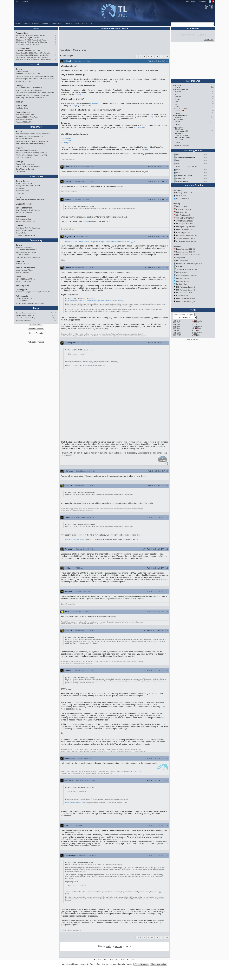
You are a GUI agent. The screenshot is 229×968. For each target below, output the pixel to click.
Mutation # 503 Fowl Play (24, 122)
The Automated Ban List (24, 298)
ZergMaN (178, 99)
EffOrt (179, 334)
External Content (23, 112)
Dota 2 (18, 197)
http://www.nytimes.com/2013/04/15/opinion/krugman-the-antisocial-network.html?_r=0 (98, 241)
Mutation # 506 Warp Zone (25, 114)
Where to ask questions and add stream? (30, 303)
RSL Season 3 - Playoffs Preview (27, 38)
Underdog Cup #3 (182, 281)
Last (178, 336)
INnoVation (200, 326)
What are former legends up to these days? (30, 144)
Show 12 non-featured (181, 145)
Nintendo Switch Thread (24, 183)
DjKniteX (53, 315)
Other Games (36, 176)
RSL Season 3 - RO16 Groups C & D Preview (31, 40)
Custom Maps (21, 106)
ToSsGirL (178, 97)
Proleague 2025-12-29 (184, 193)
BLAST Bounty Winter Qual (185, 301)
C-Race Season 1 (182, 206)
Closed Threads (36, 333)
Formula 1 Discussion (23, 281)
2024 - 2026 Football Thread (25, 279)
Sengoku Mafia (21, 233)
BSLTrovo (179, 139)
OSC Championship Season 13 (187, 275)
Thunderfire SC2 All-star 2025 (186, 269)
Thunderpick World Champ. (185, 238)
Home (17, 24)
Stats (178, 328)
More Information (158, 964)
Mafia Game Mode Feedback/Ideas (28, 228)
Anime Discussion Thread (24, 270)
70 (157, 56)
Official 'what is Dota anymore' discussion (30, 200)
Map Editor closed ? (22, 108)
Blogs (36, 308)
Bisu (197, 330)
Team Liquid (190, 1)
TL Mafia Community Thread (25, 235)
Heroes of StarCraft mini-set (25, 221)
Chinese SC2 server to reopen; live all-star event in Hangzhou (36, 76)
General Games (22, 181)
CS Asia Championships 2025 (186, 241)
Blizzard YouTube (182, 135)
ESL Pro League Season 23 (186, 287)
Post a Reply (66, 56)
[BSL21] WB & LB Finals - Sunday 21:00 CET (31, 155)
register (118, 947)
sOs (197, 323)
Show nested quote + (77, 354)
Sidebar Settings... (193, 339)
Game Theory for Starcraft (25, 169)
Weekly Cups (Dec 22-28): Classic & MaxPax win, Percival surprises (33, 53)
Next (166, 56)
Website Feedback (36, 329)
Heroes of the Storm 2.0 (24, 212)
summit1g (178, 122)
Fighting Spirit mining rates (25, 164)
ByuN (179, 321)
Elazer (199, 328)
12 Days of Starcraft (22, 255)
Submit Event (208, 40)
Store (77, 24)
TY (178, 323)
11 (55, 57)
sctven (178, 142)
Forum (26, 24)
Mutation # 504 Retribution (25, 119)
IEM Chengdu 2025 (183, 232)
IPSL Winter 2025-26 (183, 209)
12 (55, 44)
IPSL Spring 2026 (182, 261)
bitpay (150, 116)
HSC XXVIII (180, 266)
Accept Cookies (141, 964)
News (36, 28)
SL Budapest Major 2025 (184, 224)
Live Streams (193, 80)
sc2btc (78, 94)
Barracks (178, 92)
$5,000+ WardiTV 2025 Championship (29, 90)
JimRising (178, 111)
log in (108, 947)
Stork (176, 94)
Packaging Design (22, 71)
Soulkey (199, 332)
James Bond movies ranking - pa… (28, 318)
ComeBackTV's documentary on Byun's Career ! (32, 57)
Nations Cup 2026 (182, 278)
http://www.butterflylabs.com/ (73, 539)
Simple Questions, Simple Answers (28, 166)
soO (176, 104)
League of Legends (24, 204)
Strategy (19, 102)
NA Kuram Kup (181, 284)
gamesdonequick (182, 131)
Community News (23, 48)
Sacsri (177, 106)
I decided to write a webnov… (26, 315)
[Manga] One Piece (22, 272)
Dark (178, 324)
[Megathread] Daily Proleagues (26, 150)
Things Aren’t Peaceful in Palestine (28, 257)
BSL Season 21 (181, 212)
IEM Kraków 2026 (182, 296)
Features (68, 24)
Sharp (198, 336)
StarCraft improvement (23, 320)
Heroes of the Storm (24, 208)
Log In (17, 1)
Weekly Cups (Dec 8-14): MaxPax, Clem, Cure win (33, 59)
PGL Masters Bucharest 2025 (186, 235)
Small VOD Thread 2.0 (23, 157)
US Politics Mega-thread (24, 247)
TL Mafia (19, 226)
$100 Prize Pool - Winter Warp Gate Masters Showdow (35, 93)
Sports (18, 277)
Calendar (35, 24)
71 (161, 56)
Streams (45, 24)
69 (152, 56)
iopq (55, 320)
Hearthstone (21, 217)
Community (36, 240)
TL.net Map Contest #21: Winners (27, 44)
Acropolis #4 (180, 258)
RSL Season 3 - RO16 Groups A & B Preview (31, 42)
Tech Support (21, 290)
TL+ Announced (21, 301)
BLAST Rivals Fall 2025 (184, 230)
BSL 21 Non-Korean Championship (188, 255)
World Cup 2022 (22, 286)
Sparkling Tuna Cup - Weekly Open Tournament (32, 95)
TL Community (22, 296)
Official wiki (66, 138)
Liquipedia (202, 1)
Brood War (35, 126)
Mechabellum (20, 188)
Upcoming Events (193, 150)
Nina (176, 87)
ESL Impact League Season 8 (186, 227)
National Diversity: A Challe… (26, 313)
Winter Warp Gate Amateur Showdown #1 (30, 98)
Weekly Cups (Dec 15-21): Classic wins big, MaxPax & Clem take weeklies (33, 55)
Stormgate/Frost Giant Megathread (28, 186)
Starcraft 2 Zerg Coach (23, 81)
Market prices (67, 143)
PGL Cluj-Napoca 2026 (184, 293)
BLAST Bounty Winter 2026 (185, 299)
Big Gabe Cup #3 (182, 272)
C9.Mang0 (178, 113)
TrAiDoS (53, 313)
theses (86, 221)
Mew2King (178, 117)
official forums (67, 140)
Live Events (193, 28)
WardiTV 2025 (181, 196)
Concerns (141, 127)
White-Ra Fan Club (22, 263)
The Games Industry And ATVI (26, 250)
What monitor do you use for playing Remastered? (33, 134)
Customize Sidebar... (36, 324)
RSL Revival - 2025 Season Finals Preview (30, 35)
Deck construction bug (23, 219)
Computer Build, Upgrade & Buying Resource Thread (34, 292)
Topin (54, 318)
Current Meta (20, 171)
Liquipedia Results (193, 185)
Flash (179, 332)
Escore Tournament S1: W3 (185, 252)
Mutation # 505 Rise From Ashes (27, 117)
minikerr (177, 124)
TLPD (193, 309)
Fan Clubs (20, 261)
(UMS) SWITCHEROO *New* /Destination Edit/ (32, 141)
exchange (73, 105)
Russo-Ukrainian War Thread (26, 252)
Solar (178, 326)
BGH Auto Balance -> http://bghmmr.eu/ (29, 136)
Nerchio (199, 321)
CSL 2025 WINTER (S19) (185, 218)
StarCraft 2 (36, 64)
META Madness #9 (182, 199)
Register (25, 1)
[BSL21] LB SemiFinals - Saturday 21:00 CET (31, 153)
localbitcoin (94, 103)
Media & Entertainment (25, 268)
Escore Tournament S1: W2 (185, 249)
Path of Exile (20, 193)
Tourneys (19, 86)
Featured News (22, 33)
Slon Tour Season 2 (183, 215)
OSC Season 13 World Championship (29, 88)
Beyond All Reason (22, 191)
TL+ (91, 24)
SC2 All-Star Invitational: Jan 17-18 (28, 51)
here (146, 149)
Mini (197, 334)
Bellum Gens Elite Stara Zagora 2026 (189, 263)
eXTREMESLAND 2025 (184, 221)
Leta (176, 101)
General (19, 69)
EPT (84, 23)
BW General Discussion (24, 139)
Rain (178, 330)
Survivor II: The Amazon (24, 230)
